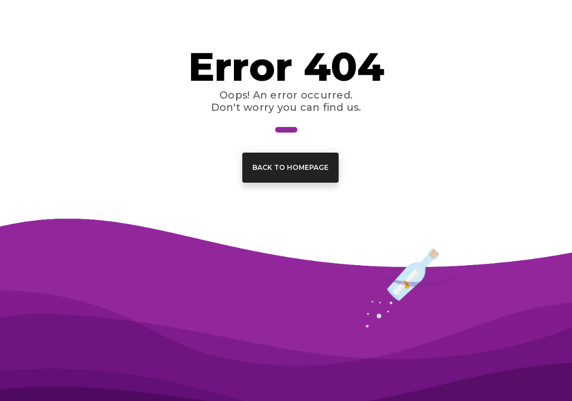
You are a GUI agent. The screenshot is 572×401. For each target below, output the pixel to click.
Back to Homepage (290, 167)
